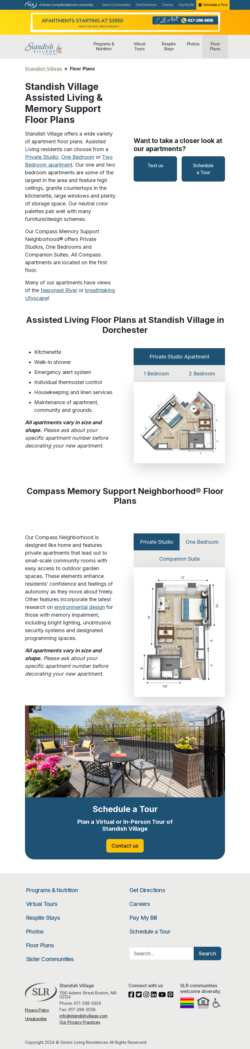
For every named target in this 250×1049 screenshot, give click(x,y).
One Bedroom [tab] (202, 542)
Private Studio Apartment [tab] (179, 357)
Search (207, 953)
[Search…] (161, 953)
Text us (155, 165)
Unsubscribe (36, 1018)
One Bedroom (77, 157)
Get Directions (146, 5)
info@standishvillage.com (83, 1015)
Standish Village (53, 49)
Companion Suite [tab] (179, 559)
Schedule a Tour (215, 5)
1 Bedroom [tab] (156, 374)
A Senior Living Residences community (66, 5)
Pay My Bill (186, 5)
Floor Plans (215, 46)
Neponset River (59, 290)
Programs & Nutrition (103, 46)
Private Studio (41, 157)
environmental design (79, 607)
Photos (193, 43)
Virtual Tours (139, 46)
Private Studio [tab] (156, 542)
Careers (167, 5)
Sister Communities (116, 5)
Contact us (125, 846)
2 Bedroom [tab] (202, 374)
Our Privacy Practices (79, 1022)
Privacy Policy (37, 1010)
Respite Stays (168, 46)
